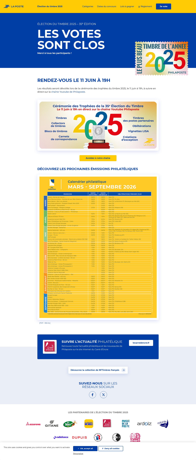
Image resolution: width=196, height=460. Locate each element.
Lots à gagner (127, 6)
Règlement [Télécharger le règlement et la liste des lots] (145, 6)
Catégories (87, 6)
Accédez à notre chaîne (98, 158)
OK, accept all (85, 448)
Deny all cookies (110, 448)
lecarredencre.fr (143, 342)
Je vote (163, 6)
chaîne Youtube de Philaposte (68, 92)
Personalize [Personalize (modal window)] (78, 454)
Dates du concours (106, 6)
